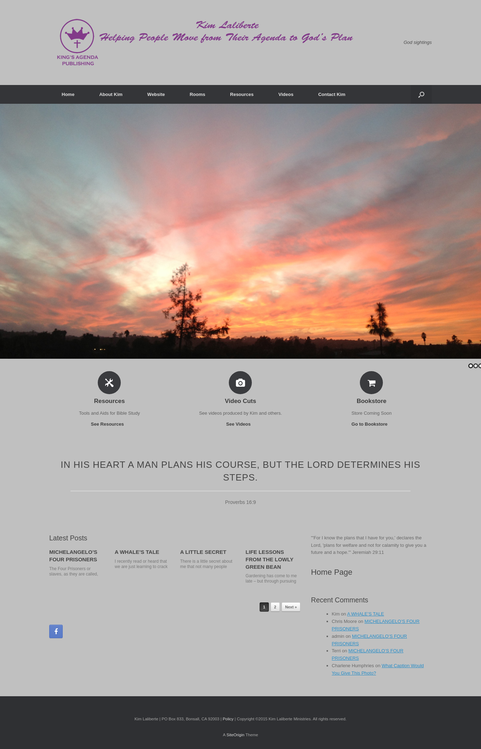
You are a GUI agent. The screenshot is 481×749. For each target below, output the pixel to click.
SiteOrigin (235, 735)
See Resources (109, 424)
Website (156, 94)
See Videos (240, 424)
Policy (228, 719)
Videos (285, 94)
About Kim (111, 94)
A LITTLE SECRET (203, 552)
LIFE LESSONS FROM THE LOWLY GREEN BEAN (269, 559)
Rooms (197, 94)
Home (68, 94)
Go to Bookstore (371, 424)
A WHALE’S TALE (137, 552)
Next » (291, 607)
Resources (242, 94)
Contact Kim (331, 94)
